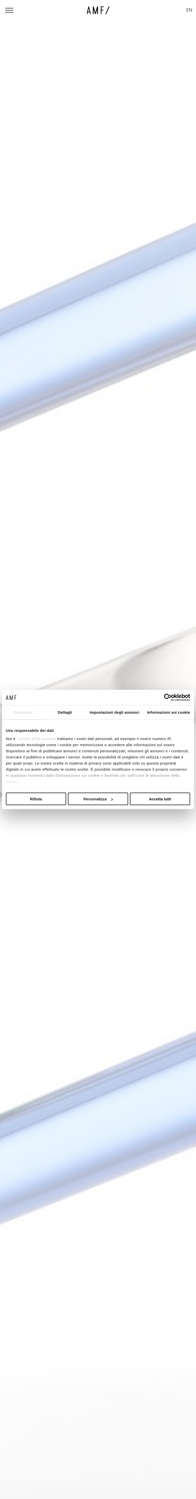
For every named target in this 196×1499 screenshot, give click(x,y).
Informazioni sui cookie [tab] (168, 712)
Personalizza (98, 799)
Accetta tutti (160, 799)
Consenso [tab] (23, 712)
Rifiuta (36, 799)
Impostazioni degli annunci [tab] (114, 712)
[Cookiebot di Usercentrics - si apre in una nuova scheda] (167, 697)
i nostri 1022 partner (36, 738)
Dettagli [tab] (65, 712)
